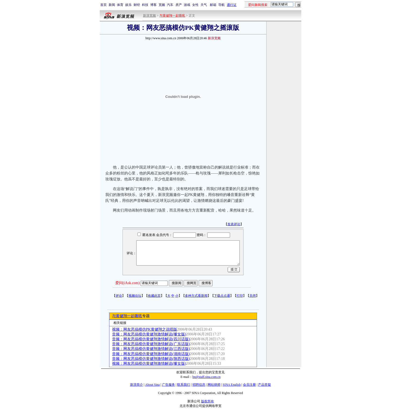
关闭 (252, 296)
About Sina (152, 385)
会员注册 (249, 385)
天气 (203, 5)
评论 (119, 296)
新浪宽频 (149, 15)
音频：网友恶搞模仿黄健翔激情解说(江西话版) (151, 349)
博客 (153, 5)
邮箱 (213, 5)
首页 (103, 5)
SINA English (232, 385)
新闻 (112, 5)
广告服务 (168, 385)
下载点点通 (222, 296)
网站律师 (213, 385)
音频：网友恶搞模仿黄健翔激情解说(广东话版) (151, 344)
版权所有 (207, 401)
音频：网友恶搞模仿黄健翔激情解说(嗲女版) (149, 334)
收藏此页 (154, 296)
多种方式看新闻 (196, 296)
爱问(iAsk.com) (127, 283)
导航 (221, 5)
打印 (240, 296)
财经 (137, 5)
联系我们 (183, 385)
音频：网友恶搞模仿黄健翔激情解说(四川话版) (151, 339)
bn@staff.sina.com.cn (206, 377)
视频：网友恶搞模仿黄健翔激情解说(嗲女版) (149, 364)
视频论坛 (134, 296)
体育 (120, 5)
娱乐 (128, 5)
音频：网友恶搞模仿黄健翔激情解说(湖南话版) (151, 354)
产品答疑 (264, 385)
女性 (195, 5)
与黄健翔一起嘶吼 (127, 316)
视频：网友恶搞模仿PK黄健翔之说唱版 (144, 329)
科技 (145, 5)
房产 (179, 5)
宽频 (162, 5)
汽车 (170, 5)
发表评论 (233, 224)
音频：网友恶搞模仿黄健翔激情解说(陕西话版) (151, 359)
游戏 (187, 5)
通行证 (232, 5)
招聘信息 (198, 385)
